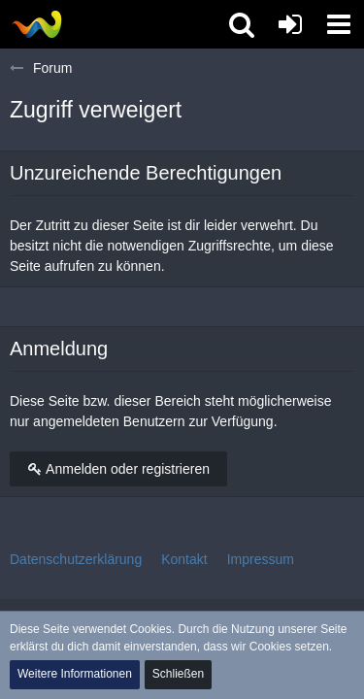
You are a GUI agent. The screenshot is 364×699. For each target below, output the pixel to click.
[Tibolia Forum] (36, 24)
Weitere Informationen (74, 674)
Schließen (178, 674)
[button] (338, 24)
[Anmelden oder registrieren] (290, 24)
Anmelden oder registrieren (118, 469)
